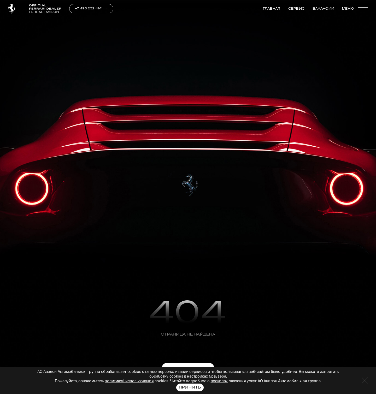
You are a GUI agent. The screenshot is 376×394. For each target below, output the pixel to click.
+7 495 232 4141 (89, 8)
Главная (271, 8)
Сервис (296, 8)
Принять (190, 387)
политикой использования (129, 381)
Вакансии (323, 8)
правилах (219, 381)
